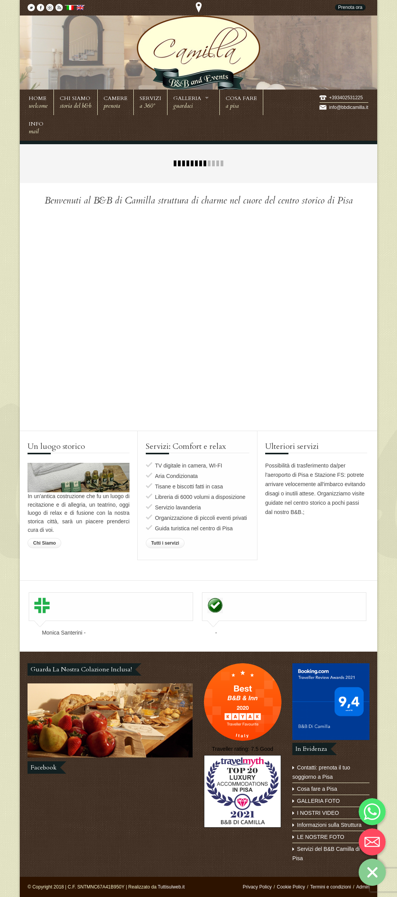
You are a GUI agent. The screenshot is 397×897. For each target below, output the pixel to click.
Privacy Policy (257, 887)
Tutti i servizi (165, 543)
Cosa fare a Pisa (317, 789)
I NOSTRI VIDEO (318, 813)
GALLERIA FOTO (318, 801)
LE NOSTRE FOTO (320, 837)
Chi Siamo (44, 543)
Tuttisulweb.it (171, 887)
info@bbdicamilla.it (348, 107)
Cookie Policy (291, 887)
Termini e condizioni (330, 887)
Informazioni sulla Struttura (329, 825)
